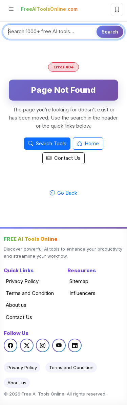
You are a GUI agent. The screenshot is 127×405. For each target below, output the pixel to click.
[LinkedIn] (75, 345)
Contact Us (63, 158)
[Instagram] (42, 345)
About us (16, 305)
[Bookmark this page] (117, 9)
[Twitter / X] (27, 345)
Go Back (64, 193)
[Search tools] (64, 31)
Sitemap (78, 281)
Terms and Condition (30, 293)
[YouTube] (59, 345)
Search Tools (47, 143)
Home (88, 143)
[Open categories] (11, 10)
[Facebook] (10, 345)
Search (110, 31)
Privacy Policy (22, 281)
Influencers (82, 293)
